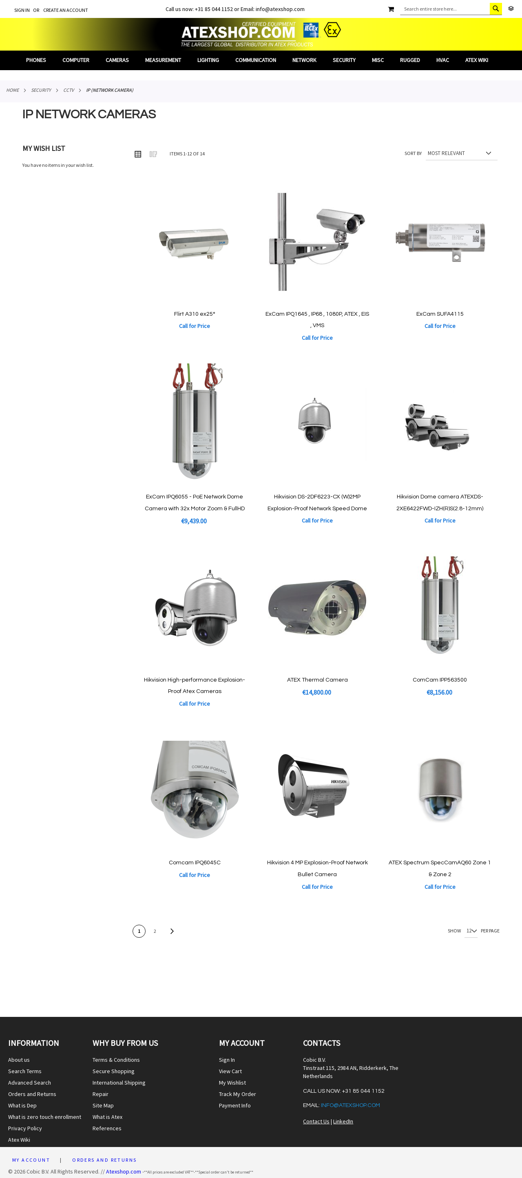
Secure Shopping (114, 1071)
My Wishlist (232, 1082)
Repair (100, 1094)
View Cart (230, 1071)
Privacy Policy (25, 1128)
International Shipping (119, 1082)
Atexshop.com (123, 1171)
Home (12, 90)
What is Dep (22, 1105)
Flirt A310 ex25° (194, 314)
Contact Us (316, 1121)
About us (19, 1059)
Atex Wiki (19, 1139)
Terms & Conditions (116, 1059)
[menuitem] (40, 60)
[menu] (261, 60)
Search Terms (25, 1071)
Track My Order (237, 1094)
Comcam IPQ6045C (195, 863)
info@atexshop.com (350, 1105)
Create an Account (65, 10)
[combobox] (451, 9)
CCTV (68, 90)
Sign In (22, 10)
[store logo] (261, 34)
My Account (31, 1160)
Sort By (413, 153)
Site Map (103, 1105)
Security (41, 90)
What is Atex (107, 1116)
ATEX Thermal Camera (317, 680)
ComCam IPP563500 (440, 680)
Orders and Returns (32, 1094)
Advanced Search (29, 1082)
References (107, 1128)
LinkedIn (343, 1121)
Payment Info (235, 1105)
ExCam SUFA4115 (440, 314)
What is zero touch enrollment (44, 1116)
